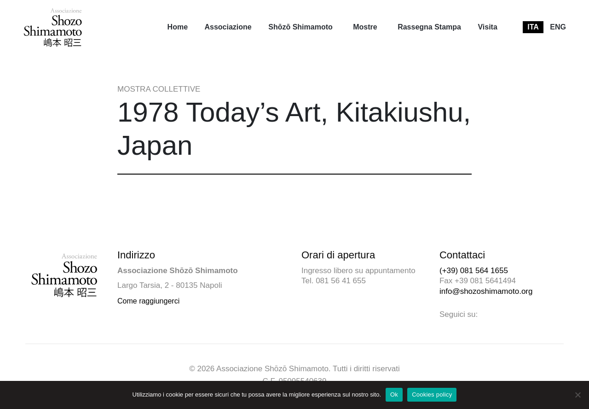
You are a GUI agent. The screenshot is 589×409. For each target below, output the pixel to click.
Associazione (227, 27)
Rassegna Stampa (429, 27)
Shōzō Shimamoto (300, 27)
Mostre (365, 27)
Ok (394, 394)
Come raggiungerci (148, 301)
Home (177, 27)
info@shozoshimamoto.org (485, 291)
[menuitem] (177, 27)
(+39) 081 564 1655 (473, 270)
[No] (577, 394)
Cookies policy (432, 394)
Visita (487, 27)
